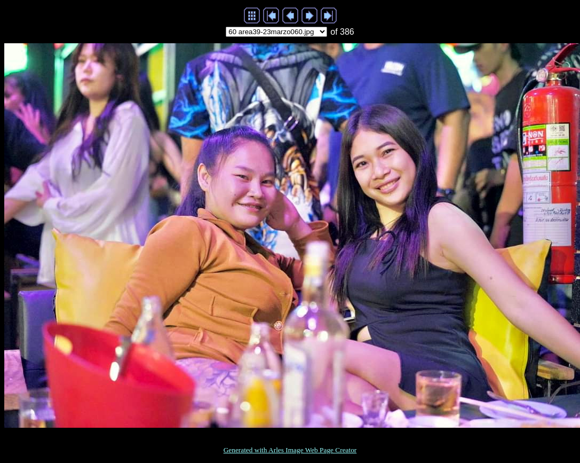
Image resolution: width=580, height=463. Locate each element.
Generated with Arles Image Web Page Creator (290, 450)
